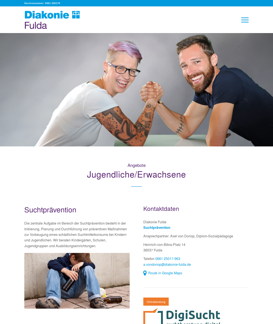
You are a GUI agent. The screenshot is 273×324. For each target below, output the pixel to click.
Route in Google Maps (165, 272)
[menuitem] (243, 19)
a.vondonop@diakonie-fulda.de (167, 264)
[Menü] (243, 19)
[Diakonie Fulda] (56, 19)
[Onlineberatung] (156, 302)
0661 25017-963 (167, 258)
